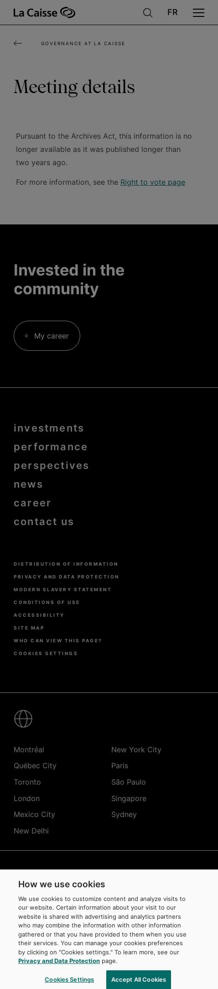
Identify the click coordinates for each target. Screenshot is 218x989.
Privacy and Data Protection (59, 965)
